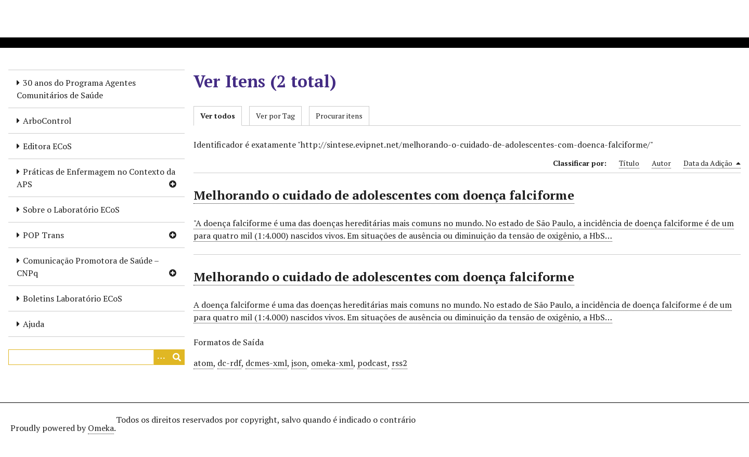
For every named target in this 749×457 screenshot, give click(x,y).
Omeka (101, 428)
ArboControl (47, 120)
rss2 (399, 363)
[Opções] (161, 357)
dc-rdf (229, 363)
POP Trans (43, 235)
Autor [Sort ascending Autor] (661, 163)
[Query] (96, 357)
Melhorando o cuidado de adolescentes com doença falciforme (383, 195)
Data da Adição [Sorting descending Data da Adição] (712, 163)
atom (203, 363)
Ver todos (217, 116)
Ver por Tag (275, 116)
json (299, 363)
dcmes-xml (266, 363)
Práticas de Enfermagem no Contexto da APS (96, 178)
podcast (372, 363)
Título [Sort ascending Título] (629, 163)
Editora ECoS (47, 146)
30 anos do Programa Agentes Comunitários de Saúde (76, 89)
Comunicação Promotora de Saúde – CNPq (88, 267)
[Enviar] (177, 357)
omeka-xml (332, 363)
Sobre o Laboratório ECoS (71, 209)
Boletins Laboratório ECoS (72, 298)
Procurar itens (339, 116)
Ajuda (33, 324)
